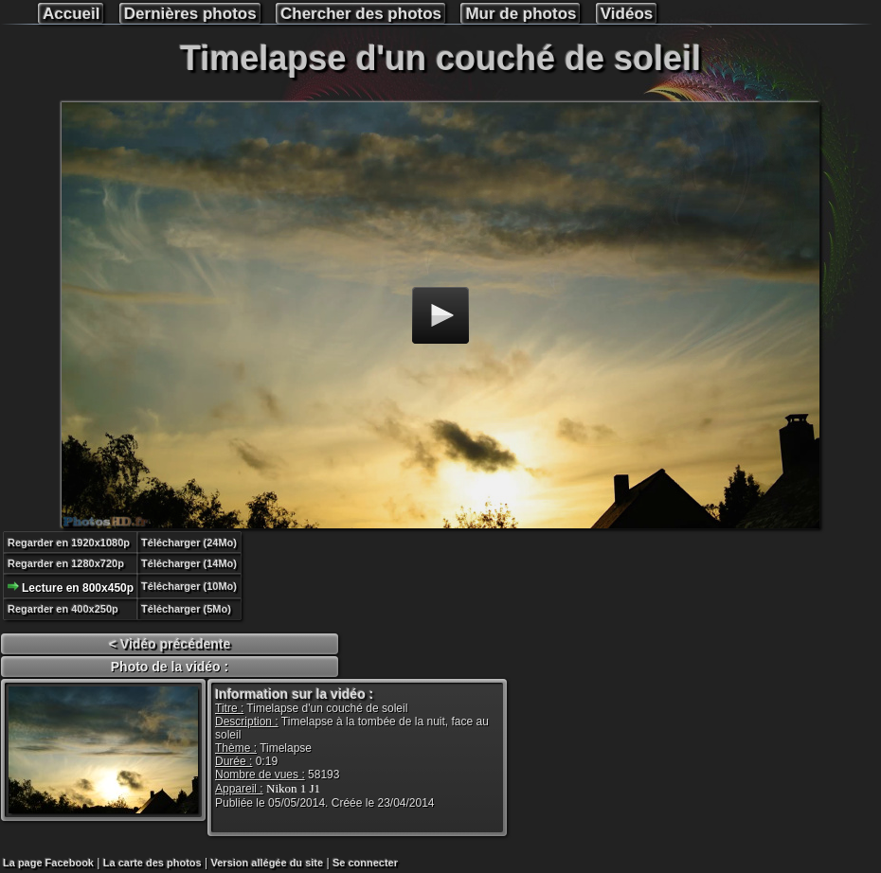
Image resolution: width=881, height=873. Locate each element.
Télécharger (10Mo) (189, 586)
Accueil (71, 14)
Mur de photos (520, 14)
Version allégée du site (267, 862)
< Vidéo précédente (170, 643)
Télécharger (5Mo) (186, 609)
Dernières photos (190, 14)
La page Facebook (48, 862)
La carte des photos (152, 862)
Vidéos (627, 14)
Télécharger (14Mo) (189, 563)
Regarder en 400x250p (63, 609)
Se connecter (365, 862)
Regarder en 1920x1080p (69, 542)
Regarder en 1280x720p (66, 563)
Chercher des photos (360, 14)
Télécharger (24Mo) (189, 542)
